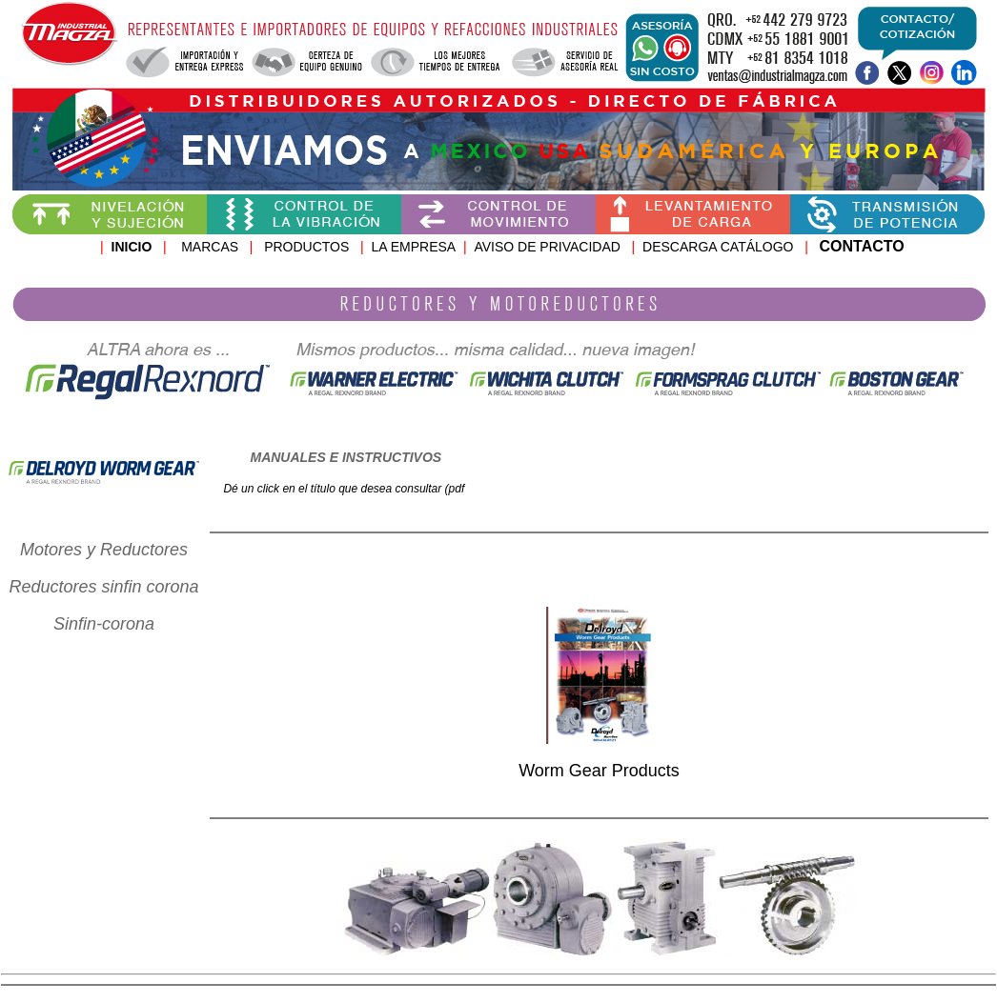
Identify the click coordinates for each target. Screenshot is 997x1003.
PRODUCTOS (295, 246)
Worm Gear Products (599, 770)
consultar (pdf (430, 488)
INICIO (132, 246)
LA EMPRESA (413, 246)
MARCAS (209, 246)
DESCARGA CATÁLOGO (719, 246)
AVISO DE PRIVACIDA (542, 246)
